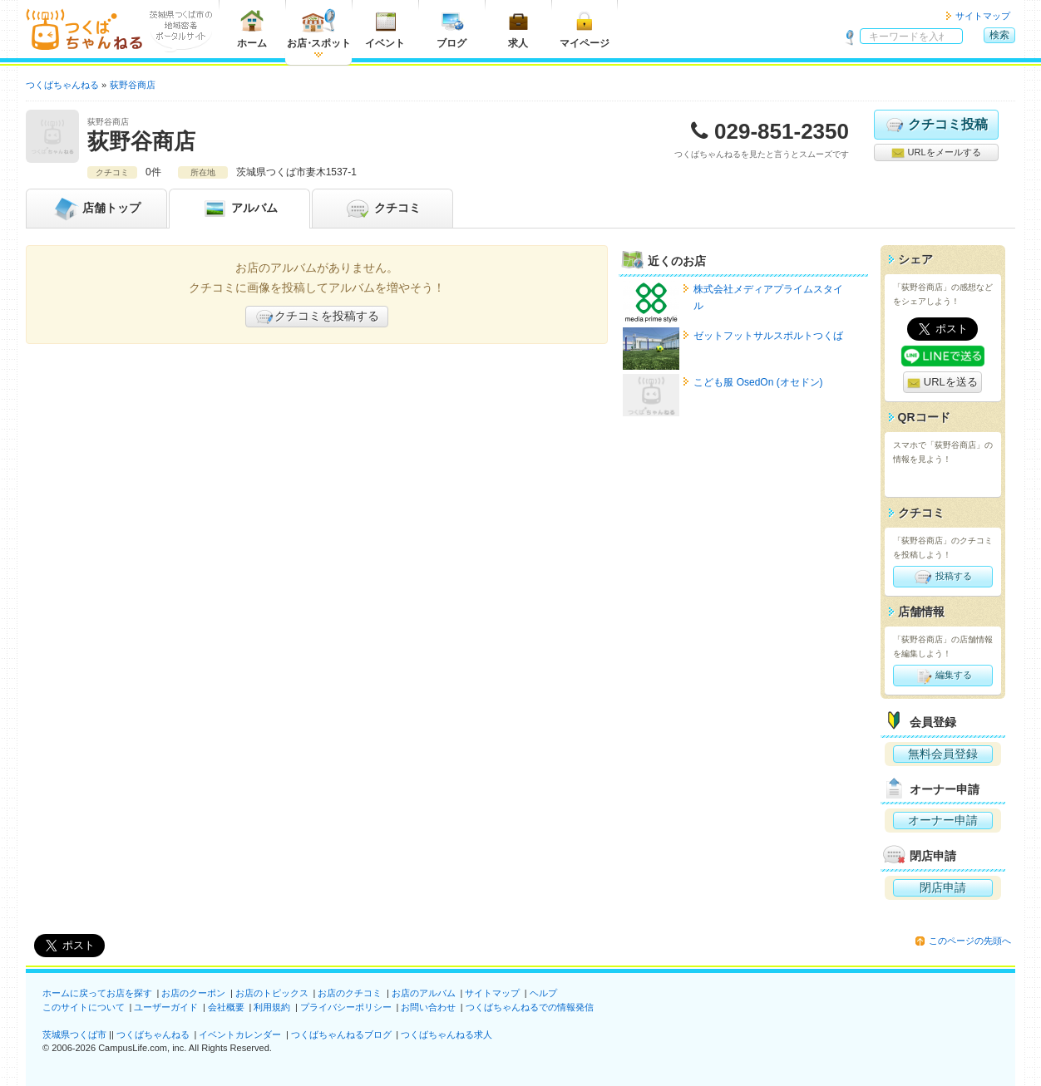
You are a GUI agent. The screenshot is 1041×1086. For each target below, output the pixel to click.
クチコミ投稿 (936, 125)
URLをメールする (935, 153)
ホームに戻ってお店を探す (97, 993)
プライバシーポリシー (346, 1007)
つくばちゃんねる (153, 1034)
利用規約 (272, 1007)
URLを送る (942, 383)
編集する (942, 676)
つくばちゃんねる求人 (446, 1034)
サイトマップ (982, 16)
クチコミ (382, 208)
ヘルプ (543, 993)
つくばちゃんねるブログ (341, 1034)
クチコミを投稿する (316, 317)
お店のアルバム (424, 993)
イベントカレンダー (240, 1034)
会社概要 (226, 1007)
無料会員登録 (943, 753)
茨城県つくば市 (74, 1034)
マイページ (584, 28)
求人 (518, 28)
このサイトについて (83, 1007)
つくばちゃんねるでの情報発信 (530, 1007)
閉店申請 (943, 887)
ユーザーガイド (166, 1007)
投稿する (942, 577)
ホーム (252, 28)
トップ (96, 208)
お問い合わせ (428, 1007)
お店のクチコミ (350, 993)
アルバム (239, 208)
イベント (385, 28)
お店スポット (319, 28)
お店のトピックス (271, 993)
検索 (999, 35)
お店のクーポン (193, 993)
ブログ (451, 28)
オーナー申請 (943, 820)
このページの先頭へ (970, 941)
